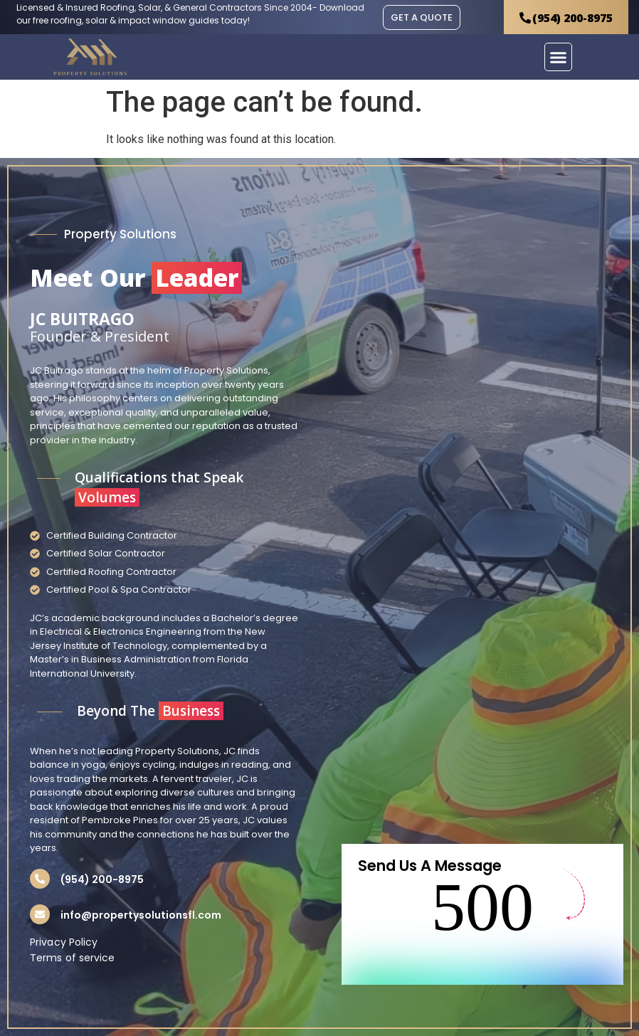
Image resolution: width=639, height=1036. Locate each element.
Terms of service (72, 958)
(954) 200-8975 (102, 879)
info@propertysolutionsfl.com (140, 915)
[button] (558, 57)
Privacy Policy (63, 942)
